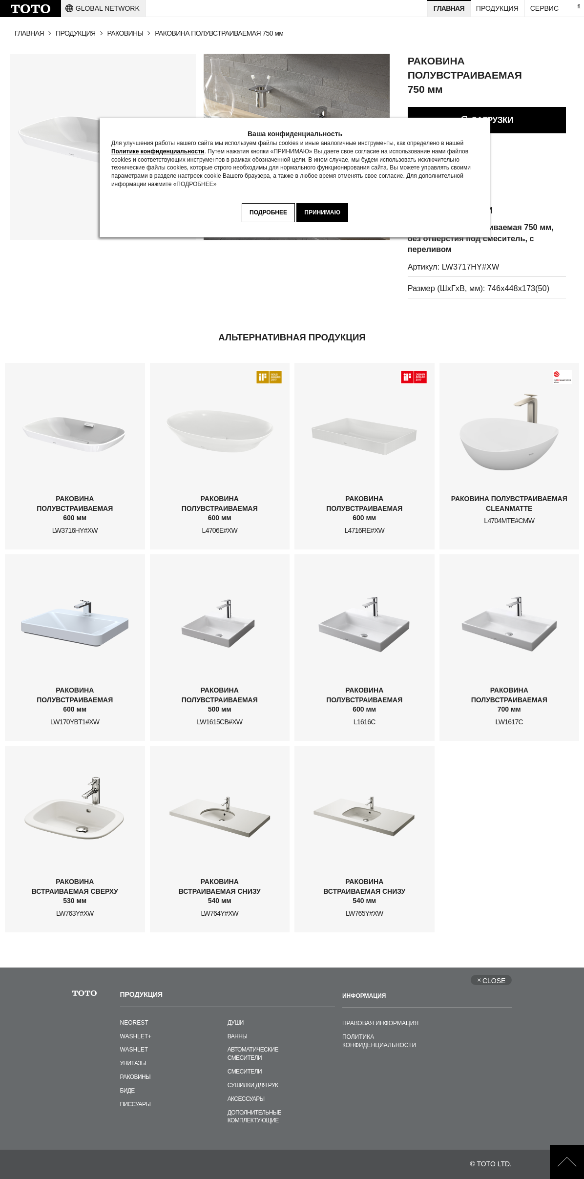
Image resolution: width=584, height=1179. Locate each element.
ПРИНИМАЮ (322, 212)
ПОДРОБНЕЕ (268, 212)
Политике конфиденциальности (158, 151)
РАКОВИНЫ (125, 33)
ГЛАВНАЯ (29, 33)
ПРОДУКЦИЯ (76, 33)
